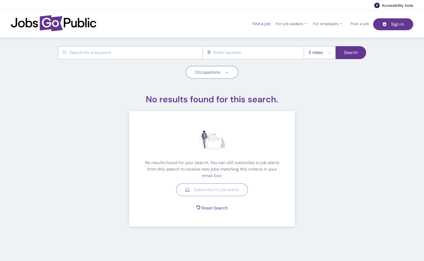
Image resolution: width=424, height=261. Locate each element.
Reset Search (212, 208)
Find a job (261, 23)
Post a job (359, 23)
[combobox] (130, 52)
